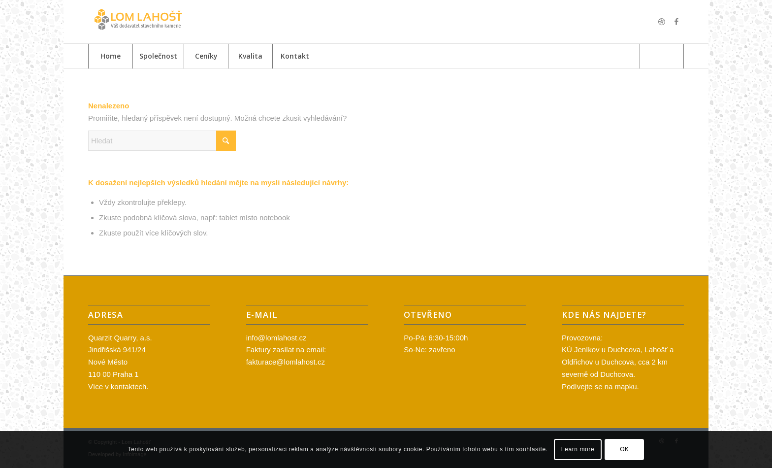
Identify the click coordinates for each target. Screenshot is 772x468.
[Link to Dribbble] (661, 21)
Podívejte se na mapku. (600, 386)
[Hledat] (662, 56)
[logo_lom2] (137, 21)
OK (624, 449)
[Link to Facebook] (676, 21)
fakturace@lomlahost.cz (285, 362)
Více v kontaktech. (118, 386)
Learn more (577, 449)
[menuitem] (110, 56)
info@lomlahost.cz (276, 338)
